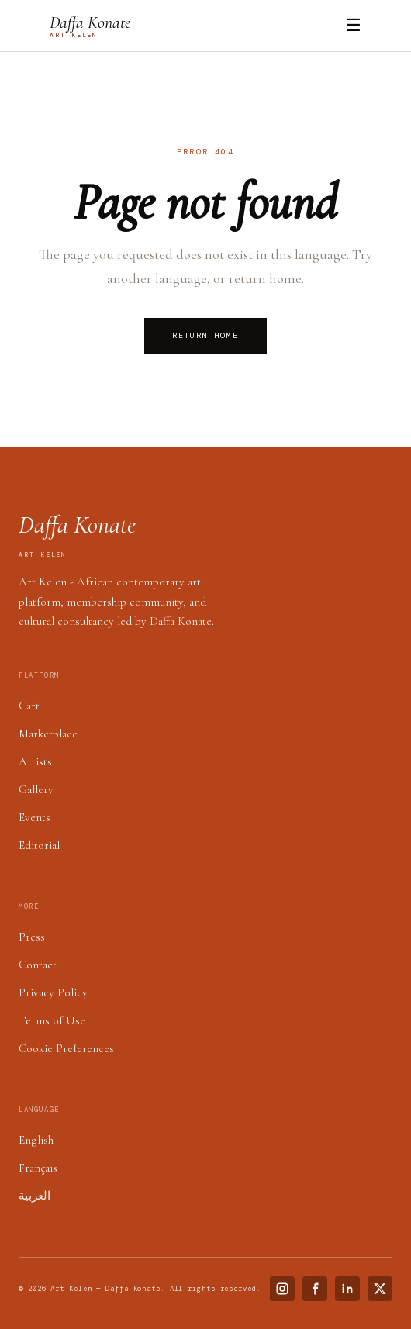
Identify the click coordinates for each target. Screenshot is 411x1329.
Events (34, 817)
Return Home (205, 335)
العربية (34, 1196)
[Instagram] (282, 1288)
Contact (38, 965)
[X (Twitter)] (380, 1288)
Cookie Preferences (66, 1048)
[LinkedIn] (347, 1288)
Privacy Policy (53, 992)
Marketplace (48, 733)
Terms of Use (52, 1020)
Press (32, 937)
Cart (29, 706)
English (36, 1140)
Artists (35, 761)
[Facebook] (314, 1288)
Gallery (36, 789)
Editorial (39, 845)
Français (38, 1168)
